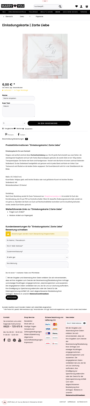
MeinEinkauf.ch (55, 343)
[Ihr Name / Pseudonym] (37, 240)
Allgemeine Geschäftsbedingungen (33, 338)
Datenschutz (82, 402)
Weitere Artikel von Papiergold (20, 215)
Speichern (11, 297)
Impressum (28, 342)
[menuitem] (48, 7)
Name (4, 95)
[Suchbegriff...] (48, 6)
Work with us (29, 324)
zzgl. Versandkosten (16, 87)
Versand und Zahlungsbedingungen (33, 330)
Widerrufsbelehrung (32, 334)
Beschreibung (7, 139)
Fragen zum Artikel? (16, 212)
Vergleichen (8, 128)
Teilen (21, 134)
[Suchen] (60, 6)
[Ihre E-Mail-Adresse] (37, 246)
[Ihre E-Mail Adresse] (74, 323)
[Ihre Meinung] (37, 264)
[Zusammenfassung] (37, 251)
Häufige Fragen (30, 326)
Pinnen (9, 134)
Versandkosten (38, 309)
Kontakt (63, 402)
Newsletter (28, 321)
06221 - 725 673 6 (12, 327)
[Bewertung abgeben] (37, 257)
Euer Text (6, 103)
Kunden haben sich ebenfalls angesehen (35, 307)
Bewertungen (20, 139)
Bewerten (27, 129)
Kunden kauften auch (10, 307)
